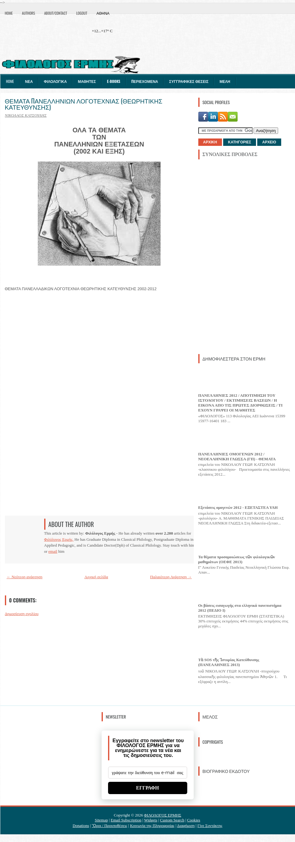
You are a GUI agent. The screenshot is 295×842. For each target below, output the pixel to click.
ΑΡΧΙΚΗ (210, 142)
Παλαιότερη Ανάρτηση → (171, 577)
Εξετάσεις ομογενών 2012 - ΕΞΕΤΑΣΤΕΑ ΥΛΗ (238, 507)
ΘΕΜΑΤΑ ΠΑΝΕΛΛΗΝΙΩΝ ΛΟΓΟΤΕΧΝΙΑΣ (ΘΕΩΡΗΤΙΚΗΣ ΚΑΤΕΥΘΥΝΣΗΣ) (83, 104)
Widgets (150, 820)
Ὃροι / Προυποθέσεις (109, 825)
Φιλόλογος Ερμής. (59, 539)
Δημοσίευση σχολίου (22, 613)
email (53, 551)
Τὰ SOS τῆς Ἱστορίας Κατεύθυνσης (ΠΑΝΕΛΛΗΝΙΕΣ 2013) (228, 662)
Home (9, 13)
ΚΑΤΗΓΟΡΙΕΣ (239, 142)
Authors (28, 13)
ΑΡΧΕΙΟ (269, 142)
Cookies (193, 820)
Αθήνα (102, 13)
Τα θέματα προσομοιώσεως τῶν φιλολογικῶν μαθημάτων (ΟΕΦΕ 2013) (236, 559)
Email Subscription (126, 820)
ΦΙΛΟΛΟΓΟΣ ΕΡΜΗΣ (162, 815)
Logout (81, 13)
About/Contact (55, 13)
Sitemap (101, 820)
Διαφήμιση (186, 825)
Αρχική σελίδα (96, 577)
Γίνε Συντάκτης (209, 825)
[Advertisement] (226, 256)
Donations (81, 825)
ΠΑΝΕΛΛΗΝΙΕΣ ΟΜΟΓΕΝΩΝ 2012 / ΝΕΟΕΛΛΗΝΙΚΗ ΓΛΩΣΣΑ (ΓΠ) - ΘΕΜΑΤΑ (237, 456)
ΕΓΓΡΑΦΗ (147, 788)
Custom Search (172, 820)
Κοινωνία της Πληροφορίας (152, 825)
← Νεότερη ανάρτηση (25, 577)
